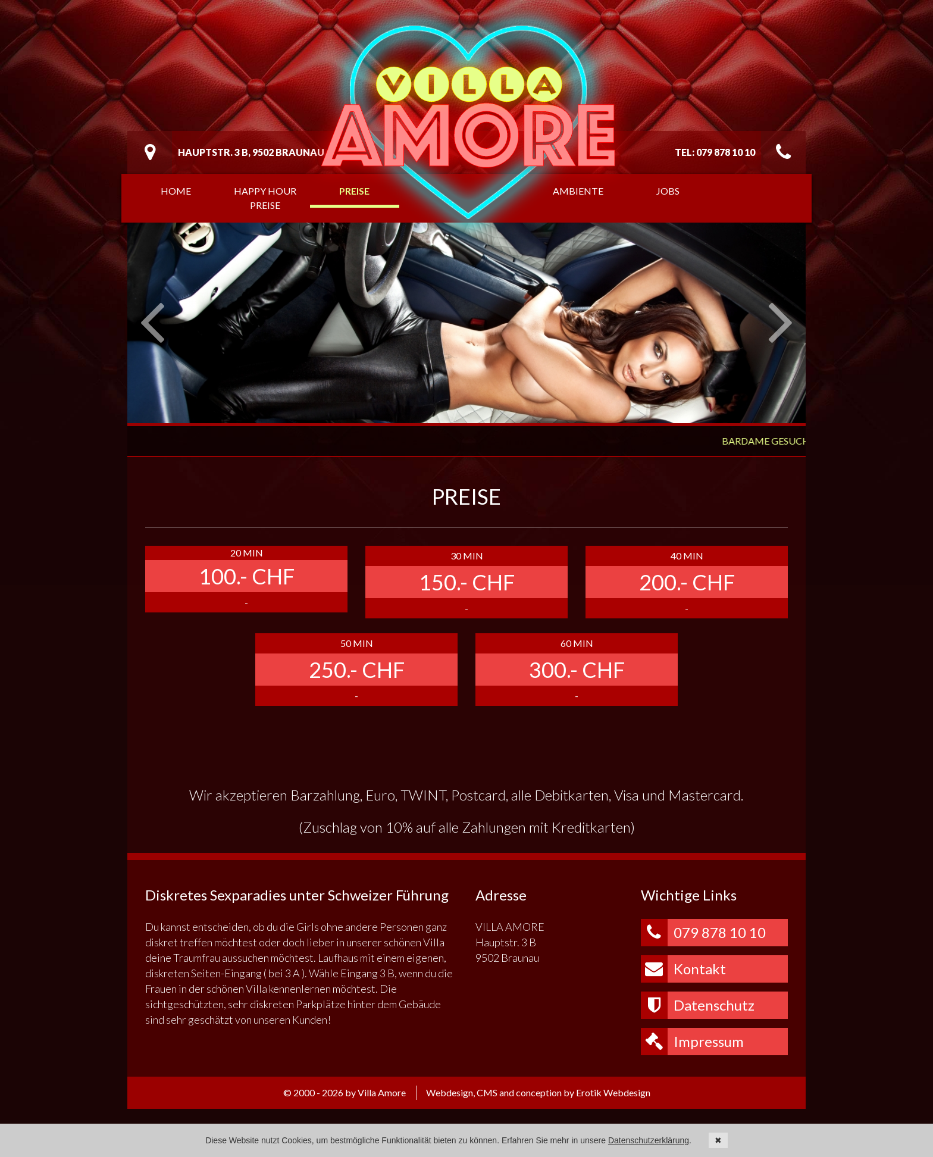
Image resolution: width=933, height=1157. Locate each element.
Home (176, 190)
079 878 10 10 (703, 932)
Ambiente (578, 190)
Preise (354, 190)
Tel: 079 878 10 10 (715, 152)
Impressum (692, 1041)
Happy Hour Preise (265, 198)
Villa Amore (469, 121)
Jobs (668, 190)
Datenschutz (697, 1005)
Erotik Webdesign (613, 1092)
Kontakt (683, 969)
